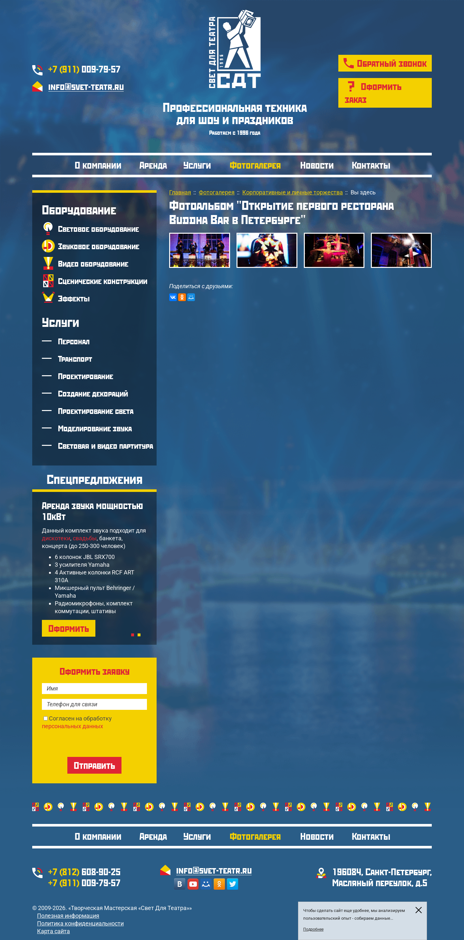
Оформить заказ (373, 92)
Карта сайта (53, 931)
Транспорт (75, 358)
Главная (180, 192)
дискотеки (56, 538)
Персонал (74, 341)
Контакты (371, 165)
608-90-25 (84, 871)
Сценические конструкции (102, 281)
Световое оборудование (98, 228)
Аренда (153, 165)
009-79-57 (84, 69)
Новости (317, 165)
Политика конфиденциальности (80, 923)
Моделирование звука (95, 428)
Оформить (68, 628)
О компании (98, 165)
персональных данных (72, 726)
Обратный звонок (392, 63)
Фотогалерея (255, 165)
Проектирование (85, 376)
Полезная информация (68, 915)
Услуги (197, 165)
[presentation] (91, 742)
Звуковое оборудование (98, 246)
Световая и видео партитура (105, 445)
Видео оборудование (93, 263)
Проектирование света (95, 410)
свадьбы (85, 538)
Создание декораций (93, 393)
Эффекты (74, 298)
